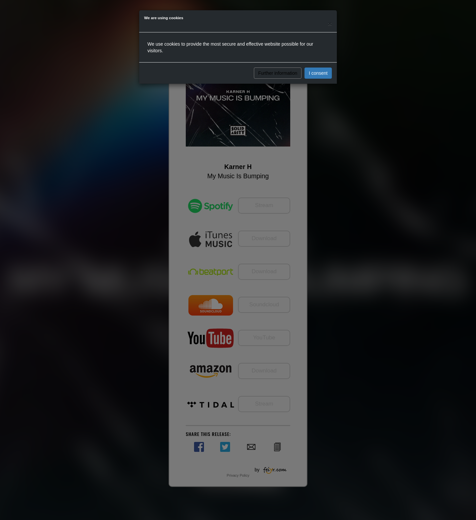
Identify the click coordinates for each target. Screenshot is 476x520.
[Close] (330, 23)
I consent (318, 73)
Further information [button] (277, 73)
